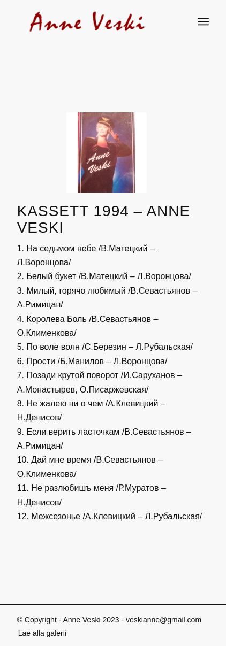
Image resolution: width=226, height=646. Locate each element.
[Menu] (203, 21)
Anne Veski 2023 (91, 620)
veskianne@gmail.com (163, 620)
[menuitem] (39, 633)
